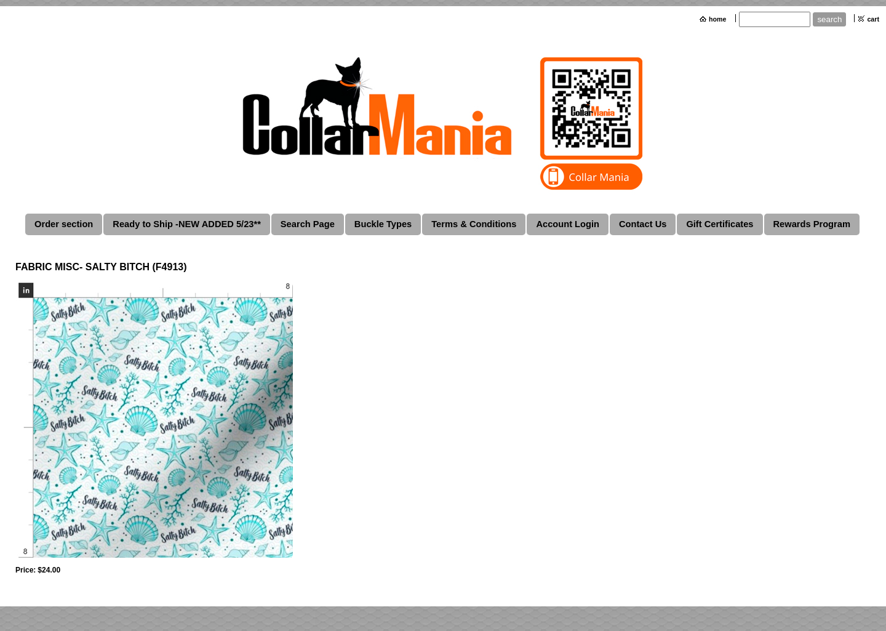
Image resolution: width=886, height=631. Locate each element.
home (717, 19)
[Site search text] (774, 19)
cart (873, 19)
